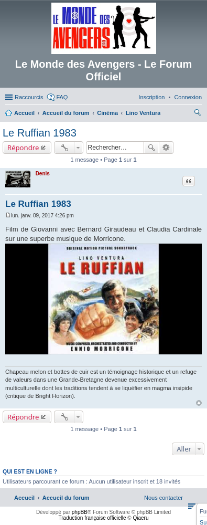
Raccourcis (29, 97)
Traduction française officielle (92, 518)
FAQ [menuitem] (62, 97)
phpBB (80, 512)
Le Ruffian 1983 (40, 133)
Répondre (23, 147)
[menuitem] (188, 97)
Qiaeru (140, 518)
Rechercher (151, 147)
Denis (43, 173)
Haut (199, 403)
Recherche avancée (166, 147)
